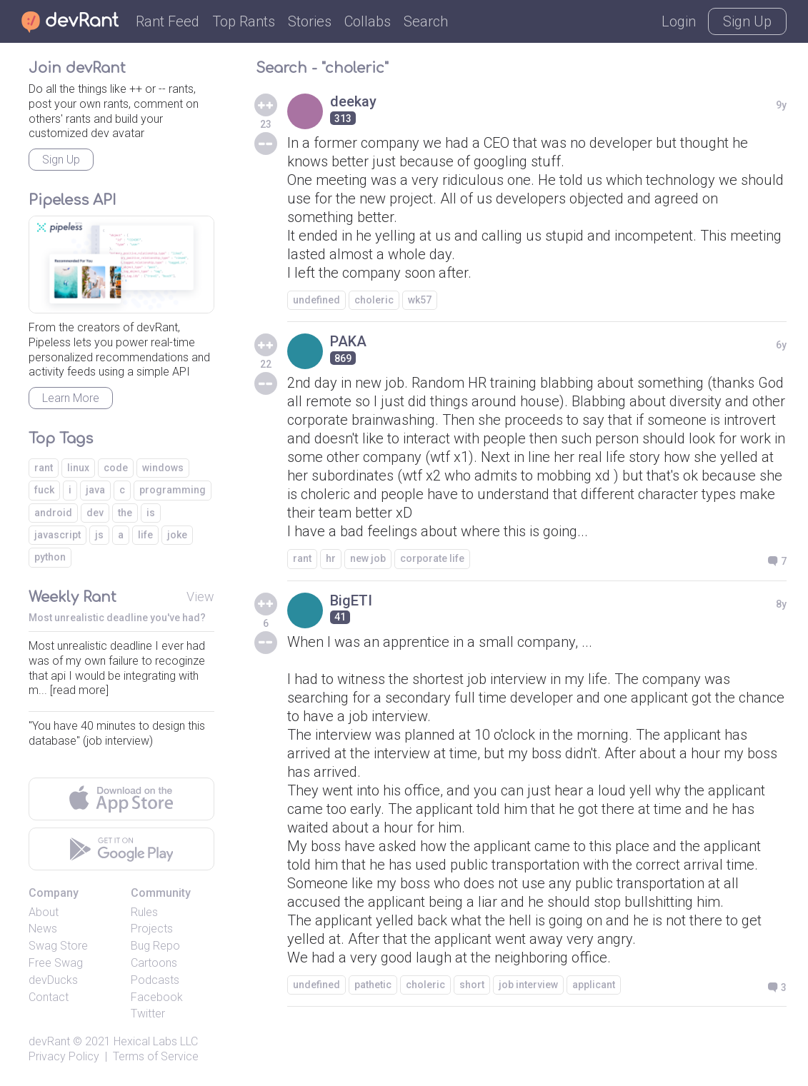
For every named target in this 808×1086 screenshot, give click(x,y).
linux (78, 467)
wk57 (420, 300)
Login (679, 21)
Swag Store (58, 945)
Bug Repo (155, 945)
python (50, 557)
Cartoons (154, 963)
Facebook (157, 997)
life (145, 535)
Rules (144, 912)
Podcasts (155, 980)
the (125, 512)
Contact (49, 997)
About (44, 912)
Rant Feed (167, 21)
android (53, 512)
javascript (57, 535)
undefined (316, 300)
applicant (593, 984)
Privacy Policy (64, 1056)
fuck (44, 490)
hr (331, 558)
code (116, 467)
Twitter (148, 1013)
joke (177, 535)
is (150, 512)
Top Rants (243, 21)
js (99, 535)
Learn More (70, 398)
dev (95, 512)
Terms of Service (156, 1056)
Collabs (367, 21)
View (200, 596)
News (43, 928)
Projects (152, 928)
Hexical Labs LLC (156, 1041)
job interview (528, 984)
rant (302, 558)
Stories (309, 21)
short (471, 984)
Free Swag (56, 963)
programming (172, 490)
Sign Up (747, 21)
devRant (49, 1041)
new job (368, 558)
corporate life (432, 558)
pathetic (372, 984)
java (95, 490)
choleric (374, 300)
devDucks (53, 980)
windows (163, 467)
